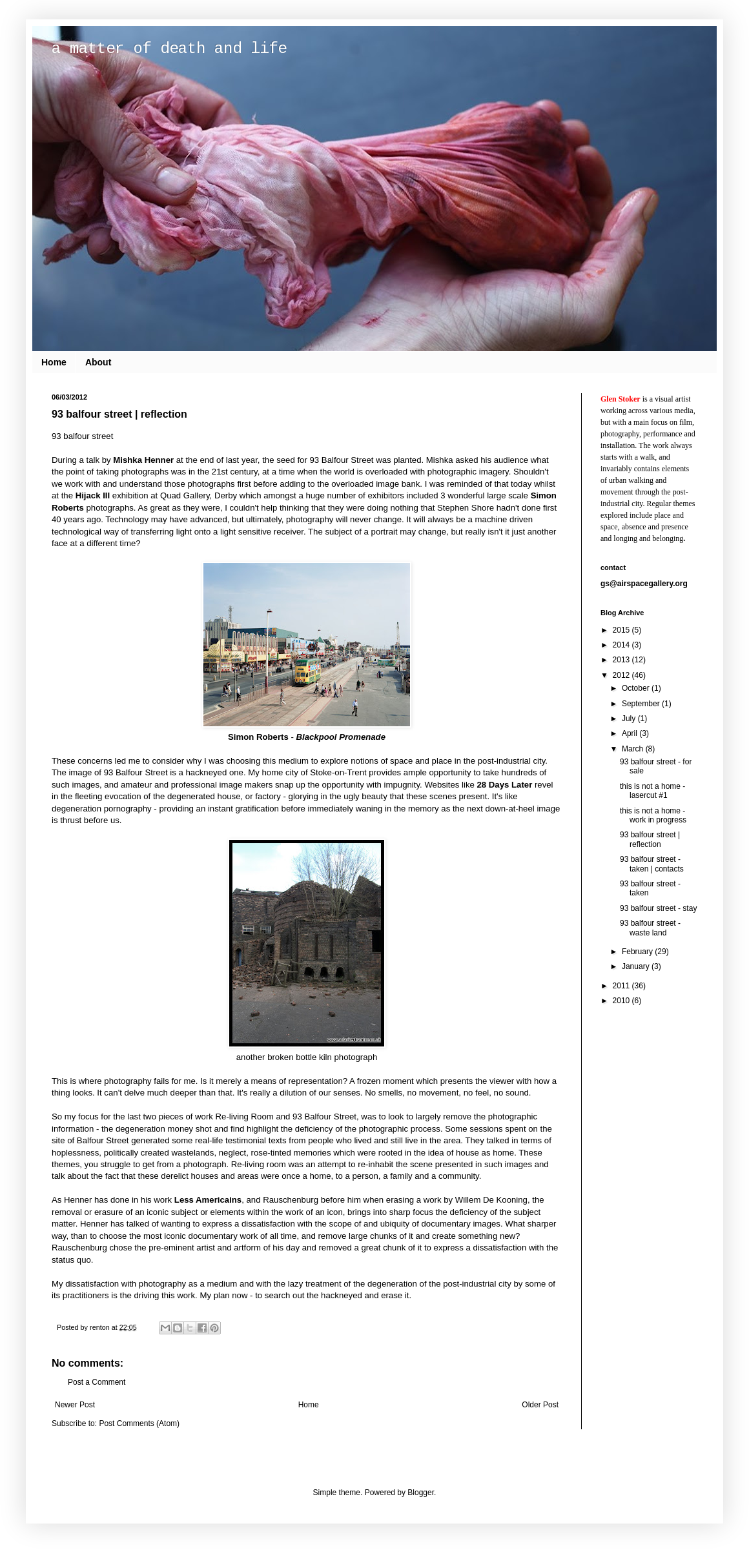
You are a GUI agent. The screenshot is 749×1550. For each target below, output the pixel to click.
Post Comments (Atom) (139, 1423)
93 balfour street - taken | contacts (652, 864)
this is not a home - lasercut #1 (652, 791)
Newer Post (75, 1404)
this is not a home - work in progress (653, 815)
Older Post (540, 1404)
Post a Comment (96, 1382)
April (630, 733)
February (638, 951)
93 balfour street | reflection (650, 839)
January (637, 966)
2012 (622, 675)
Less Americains (207, 1200)
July (630, 718)
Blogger (420, 1492)
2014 (622, 644)
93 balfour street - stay (658, 908)
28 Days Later (505, 785)
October (637, 688)
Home (54, 362)
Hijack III (93, 495)
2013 (622, 659)
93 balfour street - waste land (650, 928)
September (642, 703)
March (634, 748)
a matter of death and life (169, 48)
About (98, 362)
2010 (622, 1000)
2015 (622, 630)
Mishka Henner (143, 460)
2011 (622, 985)
